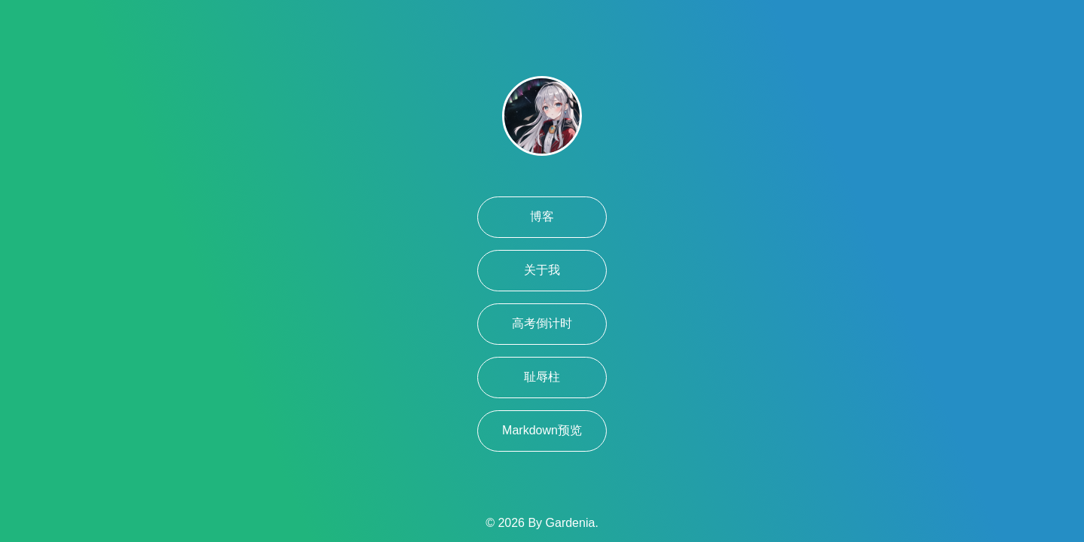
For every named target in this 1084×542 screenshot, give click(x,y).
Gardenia (570, 522)
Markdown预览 (542, 430)
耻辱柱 (542, 376)
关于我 (542, 269)
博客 (542, 216)
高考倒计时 (542, 323)
